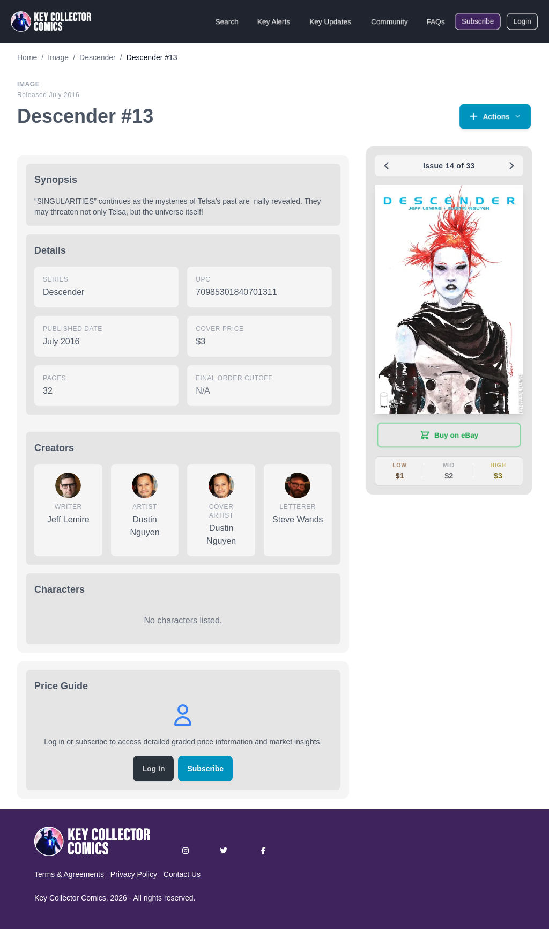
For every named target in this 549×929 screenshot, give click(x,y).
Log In (153, 768)
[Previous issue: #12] (386, 165)
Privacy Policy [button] (133, 874)
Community (389, 21)
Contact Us (182, 874)
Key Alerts (274, 21)
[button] (495, 116)
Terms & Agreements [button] (69, 874)
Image (28, 84)
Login (522, 21)
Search (227, 21)
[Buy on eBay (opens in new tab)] (449, 435)
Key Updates (330, 21)
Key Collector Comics (70, 898)
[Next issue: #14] (511, 165)
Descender (63, 292)
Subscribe (477, 21)
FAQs (435, 21)
